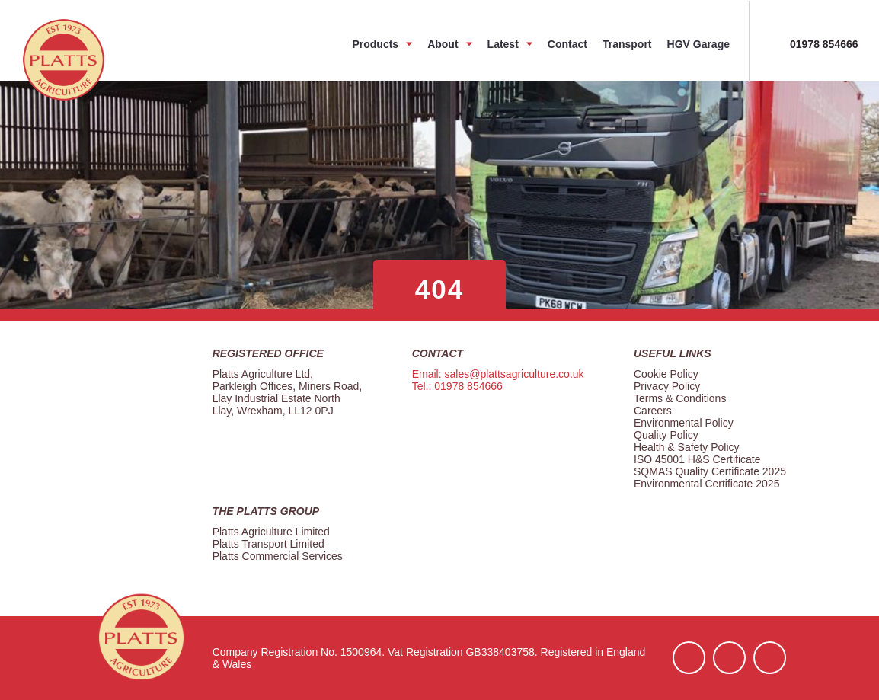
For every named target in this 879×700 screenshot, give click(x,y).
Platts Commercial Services (278, 556)
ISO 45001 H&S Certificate (697, 459)
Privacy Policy (667, 386)
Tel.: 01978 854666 (457, 386)
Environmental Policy (684, 423)
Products (375, 44)
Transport (627, 44)
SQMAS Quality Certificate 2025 (710, 471)
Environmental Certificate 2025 (706, 484)
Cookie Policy (666, 374)
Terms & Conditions (680, 398)
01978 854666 (824, 44)
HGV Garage (698, 44)
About (442, 44)
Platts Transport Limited (268, 544)
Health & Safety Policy (687, 447)
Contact (567, 44)
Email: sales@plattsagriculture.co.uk (498, 374)
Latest (503, 44)
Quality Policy (666, 435)
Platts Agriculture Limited (271, 532)
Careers (653, 410)
